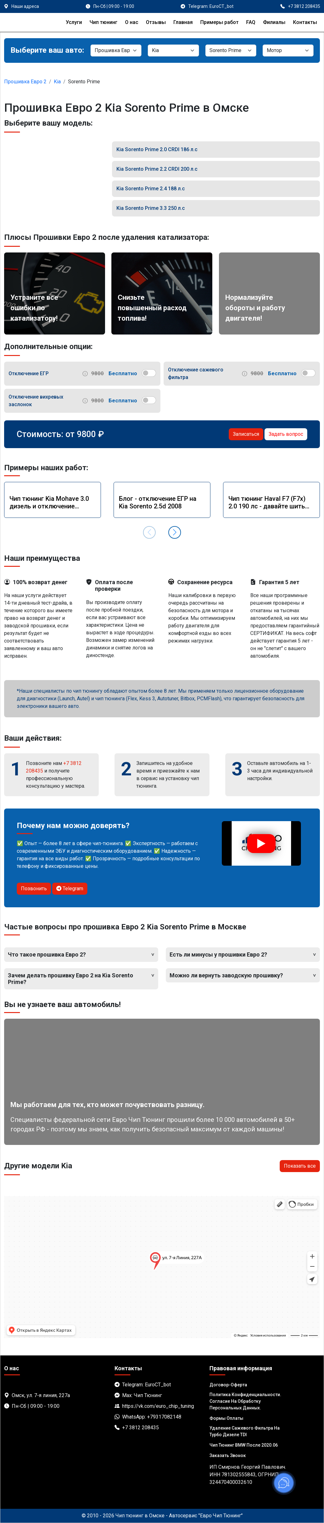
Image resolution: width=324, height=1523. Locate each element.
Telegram (69, 889)
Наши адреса (25, 6)
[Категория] (115, 50)
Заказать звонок (227, 1455)
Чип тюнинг (103, 22)
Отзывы (156, 22)
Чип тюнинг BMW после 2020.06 (243, 1445)
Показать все (300, 1166)
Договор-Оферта (228, 1384)
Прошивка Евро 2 (25, 82)
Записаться (246, 434)
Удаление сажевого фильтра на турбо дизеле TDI (244, 1431)
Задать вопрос (286, 434)
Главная (183, 22)
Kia (57, 82)
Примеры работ (219, 22)
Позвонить (34, 889)
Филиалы (274, 22)
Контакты (305, 22)
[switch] (149, 373)
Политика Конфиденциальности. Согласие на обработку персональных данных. (245, 1401)
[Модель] (230, 50)
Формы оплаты (226, 1418)
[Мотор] (288, 50)
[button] (174, 532)
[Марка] (173, 50)
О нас (131, 22)
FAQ (250, 22)
